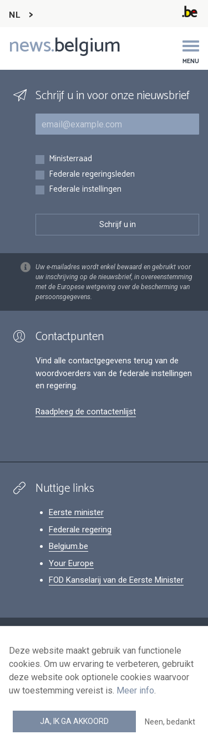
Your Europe (71, 563)
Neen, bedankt (170, 721)
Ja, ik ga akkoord (74, 721)
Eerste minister (76, 512)
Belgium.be (68, 546)
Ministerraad (70, 159)
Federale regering (80, 530)
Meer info (135, 690)
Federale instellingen (85, 189)
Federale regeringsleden (92, 174)
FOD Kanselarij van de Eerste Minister (116, 580)
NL (14, 15)
